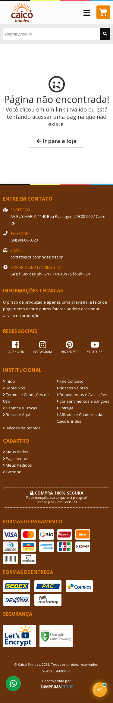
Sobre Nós (14, 388)
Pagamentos (15, 458)
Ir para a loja (56, 141)
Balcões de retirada (22, 428)
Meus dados (15, 452)
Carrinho (12, 472)
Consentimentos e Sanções (83, 401)
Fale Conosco (70, 381)
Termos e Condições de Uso (26, 398)
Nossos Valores (72, 388)
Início (9, 381)
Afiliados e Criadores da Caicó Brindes (79, 418)
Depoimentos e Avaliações (82, 394)
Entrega (65, 408)
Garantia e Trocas (20, 408)
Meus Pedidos (17, 465)
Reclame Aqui (16, 414)
